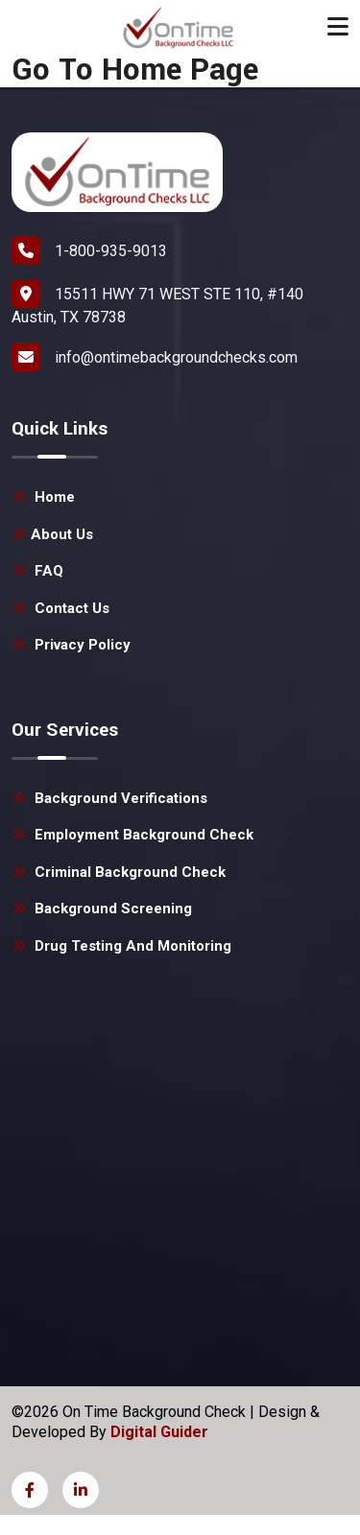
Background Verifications (109, 798)
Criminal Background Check (119, 872)
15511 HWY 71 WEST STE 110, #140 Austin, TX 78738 (157, 302)
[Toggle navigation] (337, 26)
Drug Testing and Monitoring (121, 946)
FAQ (37, 570)
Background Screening (102, 908)
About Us (52, 534)
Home (43, 497)
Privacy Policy (71, 644)
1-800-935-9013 (89, 250)
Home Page (180, 70)
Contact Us (60, 608)
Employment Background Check (132, 834)
